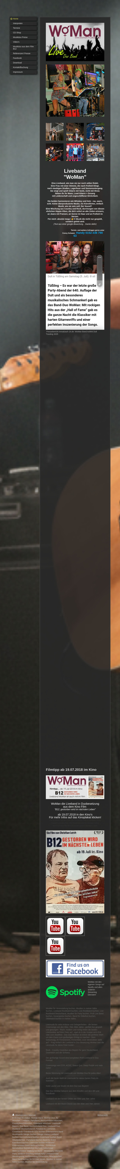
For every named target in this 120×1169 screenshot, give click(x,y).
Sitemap (32, 1115)
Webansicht (102, 1115)
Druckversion (19, 1115)
